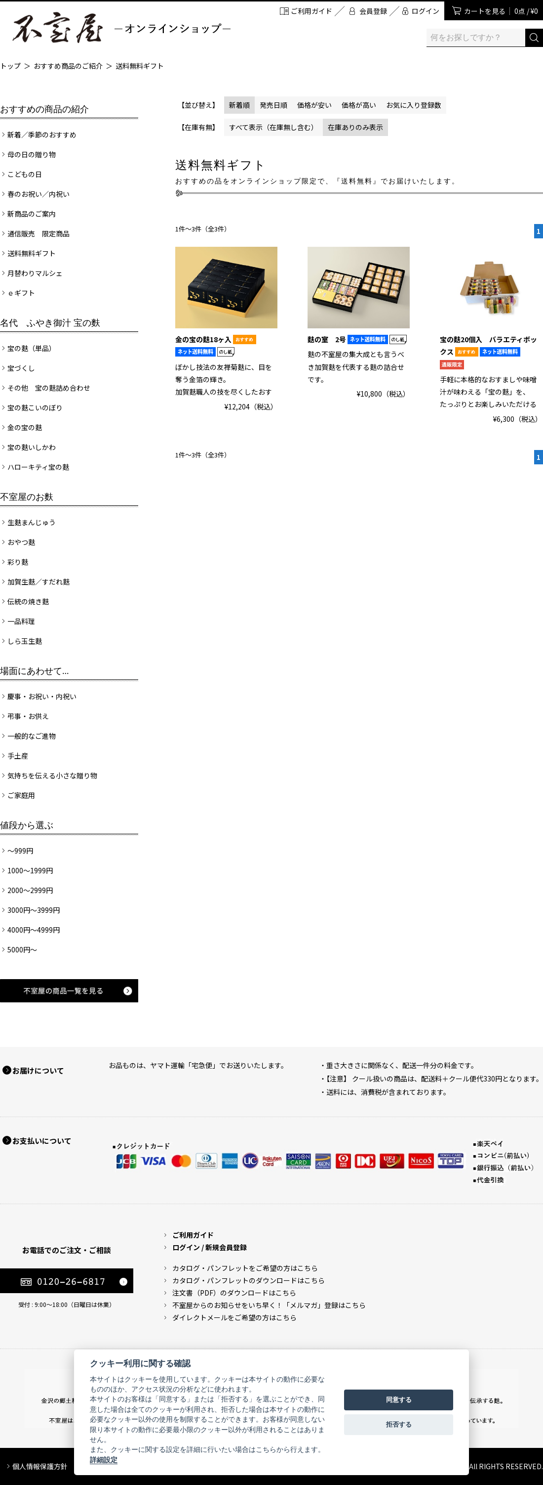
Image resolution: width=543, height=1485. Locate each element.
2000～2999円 (30, 890)
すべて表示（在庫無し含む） (273, 127)
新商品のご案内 (31, 214)
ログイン (425, 11)
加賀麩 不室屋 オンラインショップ (121, 27)
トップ (10, 66)
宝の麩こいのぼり (35, 407)
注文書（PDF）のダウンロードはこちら (234, 1293)
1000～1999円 (30, 870)
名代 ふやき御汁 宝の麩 (50, 323)
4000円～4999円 (33, 930)
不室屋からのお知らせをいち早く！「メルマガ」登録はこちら (269, 1305)
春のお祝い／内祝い (38, 194)
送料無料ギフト (140, 66)
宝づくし (21, 368)
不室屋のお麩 (26, 497)
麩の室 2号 (357, 339)
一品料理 (21, 621)
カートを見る (501, 11)
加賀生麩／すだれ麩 (38, 581)
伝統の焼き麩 (28, 601)
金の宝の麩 (24, 427)
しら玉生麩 (24, 641)
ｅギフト (21, 293)
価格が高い (359, 105)
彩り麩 (17, 562)
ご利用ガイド (311, 11)
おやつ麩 (21, 542)
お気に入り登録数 (413, 105)
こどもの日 (24, 174)
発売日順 (273, 105)
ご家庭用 (21, 795)
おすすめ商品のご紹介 (68, 66)
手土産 (17, 756)
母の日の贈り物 (31, 154)
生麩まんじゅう (31, 522)
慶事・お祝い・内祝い (42, 696)
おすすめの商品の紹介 (44, 109)
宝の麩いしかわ (31, 447)
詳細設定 (103, 1460)
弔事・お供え (28, 716)
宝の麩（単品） (31, 348)
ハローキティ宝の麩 (38, 467)
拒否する (399, 1424)
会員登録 (373, 11)
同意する (399, 1399)
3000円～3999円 (33, 910)
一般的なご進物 (31, 736)
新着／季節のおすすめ (42, 134)
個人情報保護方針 (40, 1466)
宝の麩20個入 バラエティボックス (488, 351)
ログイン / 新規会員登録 (209, 1247)
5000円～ (22, 949)
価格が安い (314, 105)
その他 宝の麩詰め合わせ (48, 388)
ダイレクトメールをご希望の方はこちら (234, 1317)
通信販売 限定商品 (38, 233)
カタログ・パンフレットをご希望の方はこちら (245, 1268)
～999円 (20, 850)
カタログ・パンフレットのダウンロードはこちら (248, 1280)
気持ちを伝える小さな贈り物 (52, 775)
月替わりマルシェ (35, 273)
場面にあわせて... (34, 671)
